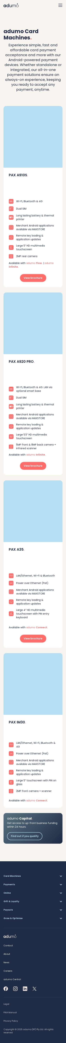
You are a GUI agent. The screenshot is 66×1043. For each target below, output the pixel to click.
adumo (34, 263)
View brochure (33, 278)
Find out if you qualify (25, 836)
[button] (33, 876)
